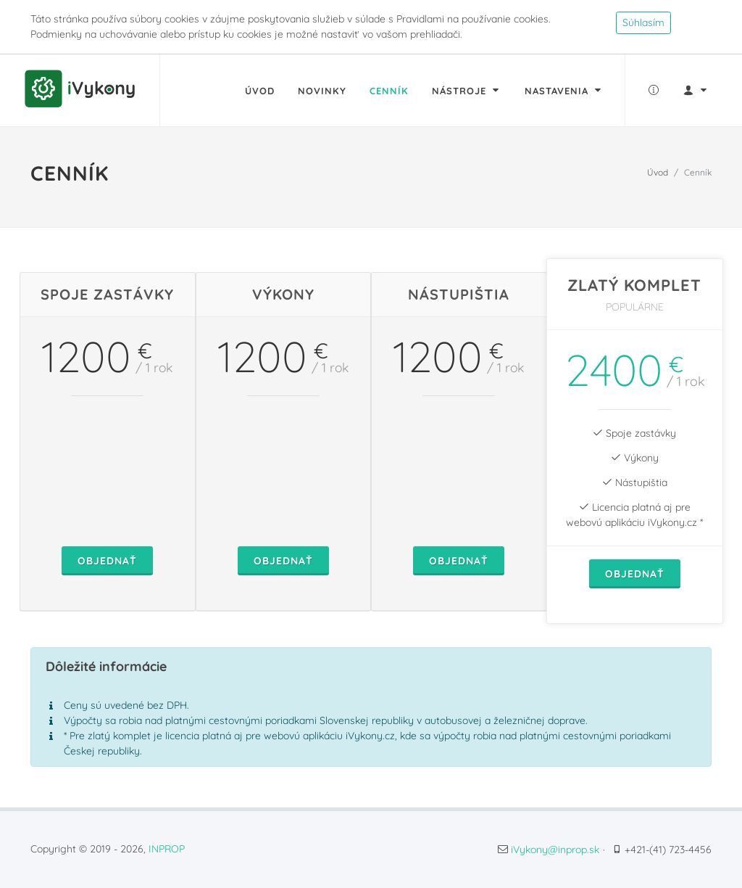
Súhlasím (643, 22)
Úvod (260, 90)
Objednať (107, 560)
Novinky (322, 90)
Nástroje (466, 90)
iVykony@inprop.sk (555, 849)
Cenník (389, 90)
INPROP (167, 848)
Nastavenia (564, 90)
